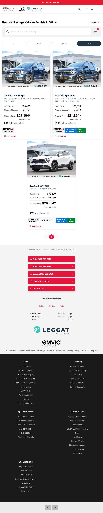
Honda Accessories (77, 445)
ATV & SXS (25, 391)
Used (89, 44)
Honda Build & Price (26, 403)
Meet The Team (26, 471)
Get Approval (26, 366)
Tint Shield (77, 453)
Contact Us (37, 288)
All (14, 44)
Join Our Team (26, 475)
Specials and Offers (26, 416)
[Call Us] (91, 9)
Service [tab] (52, 306)
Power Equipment (26, 395)
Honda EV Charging (26, 374)
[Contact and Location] (85, 9)
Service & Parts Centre (77, 416)
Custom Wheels (77, 441)
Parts (77, 433)
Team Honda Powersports (25, 383)
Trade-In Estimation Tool (26, 379)
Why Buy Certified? (26, 370)
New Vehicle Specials (25, 420)
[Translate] (79, 9)
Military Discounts (77, 383)
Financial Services (77, 366)
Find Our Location (40, 281)
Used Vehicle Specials (26, 424)
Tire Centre (77, 437)
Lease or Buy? (77, 374)
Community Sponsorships (25, 479)
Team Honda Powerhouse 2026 (20, 350)
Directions (26, 483)
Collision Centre (77, 449)
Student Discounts (77, 387)
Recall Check (77, 424)
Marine (26, 399)
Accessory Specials (26, 437)
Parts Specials (26, 433)
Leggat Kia (10, 136)
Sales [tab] (41, 306)
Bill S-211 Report (89, 350)
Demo (64, 44)
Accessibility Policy (25, 487)
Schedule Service (77, 420)
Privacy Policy (73, 350)
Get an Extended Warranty (77, 429)
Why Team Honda (26, 466)
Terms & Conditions (56, 350)
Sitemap (41, 350)
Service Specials (25, 429)
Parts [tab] (62, 306)
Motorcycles (26, 387)
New (39, 44)
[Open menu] (98, 9)
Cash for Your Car (77, 379)
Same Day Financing (77, 370)
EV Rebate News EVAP (51, 2)
